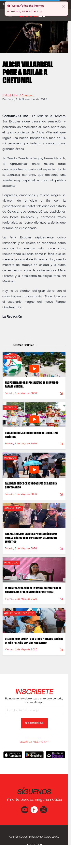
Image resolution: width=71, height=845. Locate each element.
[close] (63, 6)
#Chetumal (27, 94)
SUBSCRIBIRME (34, 723)
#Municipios (10, 94)
